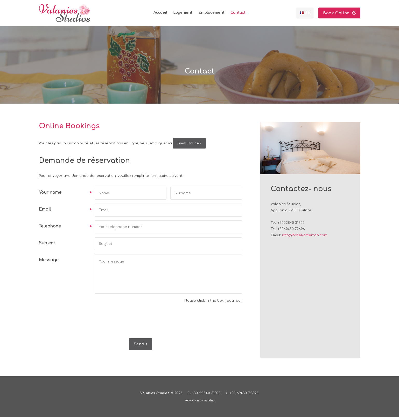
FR (308, 13)
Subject (47, 243)
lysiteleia (209, 400)
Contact (238, 13)
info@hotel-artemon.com (304, 235)
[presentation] (202, 322)
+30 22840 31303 (204, 393)
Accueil (160, 13)
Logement (182, 13)
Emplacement (211, 13)
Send (141, 344)
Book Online (339, 13)
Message (49, 260)
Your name (65, 193)
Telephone (65, 227)
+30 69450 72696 (242, 393)
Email (65, 210)
